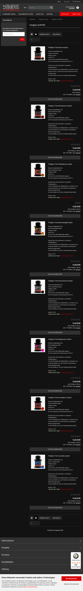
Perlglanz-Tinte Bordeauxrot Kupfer (60, 106)
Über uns (76, 14)
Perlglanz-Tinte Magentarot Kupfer (59, 339)
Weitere (49, 14)
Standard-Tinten (9, 14)
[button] (59, 1)
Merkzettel (76, 1)
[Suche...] (25, 8)
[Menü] (79, 553)
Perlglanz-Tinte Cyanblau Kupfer (59, 456)
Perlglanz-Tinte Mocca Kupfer (58, 47)
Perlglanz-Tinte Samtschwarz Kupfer (60, 281)
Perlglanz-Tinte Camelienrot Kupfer (60, 397)
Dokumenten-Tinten (25, 14)
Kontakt (65, 14)
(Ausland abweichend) (66, 81)
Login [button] (66, 1)
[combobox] (44, 34)
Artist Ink (39, 14)
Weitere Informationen (71, 584)
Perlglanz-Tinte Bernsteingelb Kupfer (60, 222)
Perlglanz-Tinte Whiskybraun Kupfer (60, 164)
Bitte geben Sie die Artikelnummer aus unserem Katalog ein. (13, 29)
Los (22, 39)
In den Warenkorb (55, 99)
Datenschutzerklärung (30, 587)
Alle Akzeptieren (71, 578)
